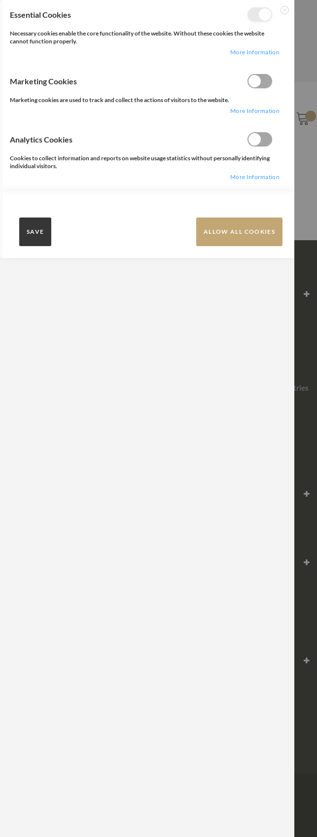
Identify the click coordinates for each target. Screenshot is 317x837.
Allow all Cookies (239, 231)
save (35, 231)
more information (255, 52)
